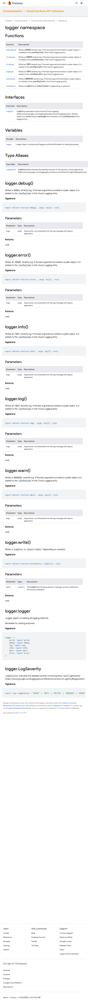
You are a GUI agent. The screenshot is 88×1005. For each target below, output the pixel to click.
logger (9, 144)
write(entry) (11, 86)
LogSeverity (11, 169)
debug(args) (11, 50)
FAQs (62, 949)
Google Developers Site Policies (18, 708)
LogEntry (9, 111)
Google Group (66, 941)
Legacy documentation (69, 954)
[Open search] (76, 3)
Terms (5, 997)
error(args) (10, 57)
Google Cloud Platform (12, 983)
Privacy (13, 997)
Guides (6, 933)
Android (6, 970)
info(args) (10, 64)
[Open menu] (4, 3)
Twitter (34, 941)
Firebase (8, 21)
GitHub (6, 949)
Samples (6, 941)
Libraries (6, 945)
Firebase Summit (38, 937)
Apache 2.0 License (62, 706)
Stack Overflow (66, 937)
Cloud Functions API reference (45, 11)
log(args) (10, 71)
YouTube (34, 945)
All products (8, 987)
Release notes (65, 945)
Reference (62, 21)
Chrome (6, 974)
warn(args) (10, 79)
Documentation (12, 11)
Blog (33, 933)
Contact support (66, 933)
